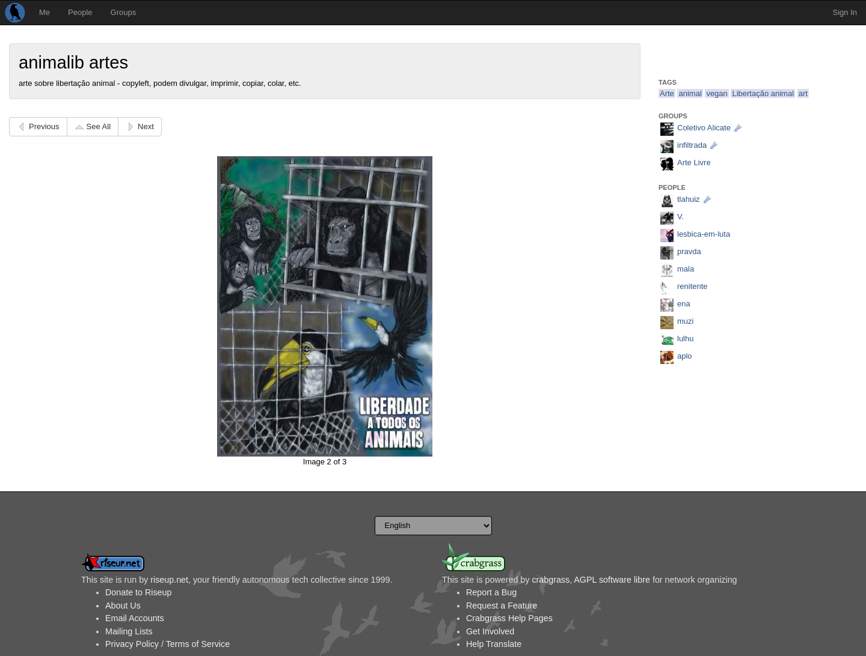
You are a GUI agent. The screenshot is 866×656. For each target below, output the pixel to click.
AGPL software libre (612, 580)
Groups (124, 12)
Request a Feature (501, 605)
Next (146, 126)
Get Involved (490, 631)
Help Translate (493, 644)
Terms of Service (198, 644)
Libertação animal (763, 93)
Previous (44, 126)
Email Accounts (134, 618)
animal (689, 93)
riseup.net (169, 580)
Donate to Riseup (138, 592)
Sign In (845, 12)
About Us (123, 605)
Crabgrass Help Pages (509, 618)
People (80, 12)
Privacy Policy (132, 644)
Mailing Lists (129, 631)
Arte (667, 93)
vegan (716, 93)
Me (44, 12)
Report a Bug (491, 592)
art (803, 93)
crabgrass (551, 580)
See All (99, 126)
